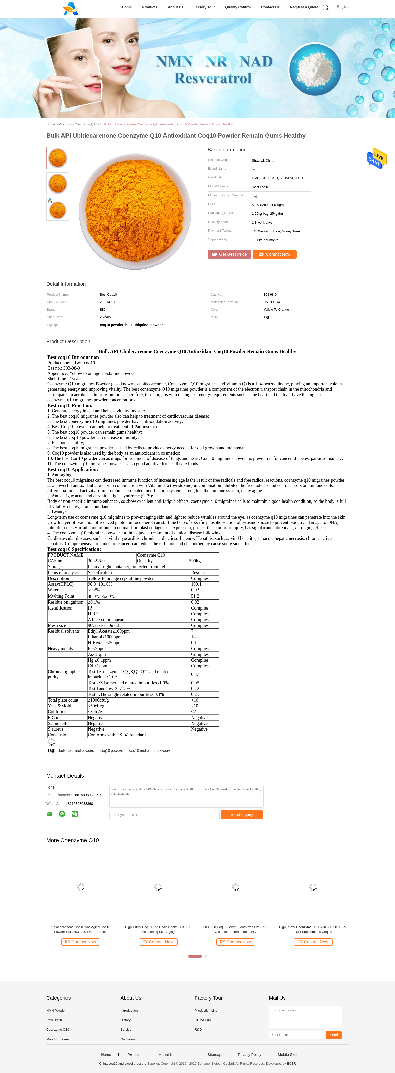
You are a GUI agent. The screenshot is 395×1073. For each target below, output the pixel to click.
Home (127, 7)
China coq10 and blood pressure (122, 1063)
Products (149, 7)
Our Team (127, 1039)
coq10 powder (111, 750)
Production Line (206, 1010)
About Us (175, 7)
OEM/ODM (203, 1020)
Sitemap (214, 1054)
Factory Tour (204, 7)
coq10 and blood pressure (149, 750)
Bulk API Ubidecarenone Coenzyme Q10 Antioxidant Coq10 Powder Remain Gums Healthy (166, 124)
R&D (198, 1029)
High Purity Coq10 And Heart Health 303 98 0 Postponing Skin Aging (158, 929)
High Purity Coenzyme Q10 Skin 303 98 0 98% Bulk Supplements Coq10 (313, 929)
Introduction (129, 1010)
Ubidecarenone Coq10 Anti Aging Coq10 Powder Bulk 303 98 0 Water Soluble (80, 929)
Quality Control (238, 7)
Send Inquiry (242, 814)
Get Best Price (229, 254)
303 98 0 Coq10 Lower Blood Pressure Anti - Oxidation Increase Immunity (235, 929)
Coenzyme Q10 (57, 1029)
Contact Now (274, 254)
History (125, 1020)
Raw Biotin (54, 1020)
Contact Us (270, 7)
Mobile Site (287, 1054)
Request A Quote (304, 7)
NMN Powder (56, 1010)
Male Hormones (58, 1039)
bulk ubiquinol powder (76, 750)
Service (125, 1029)
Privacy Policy (249, 1054)
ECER (291, 1063)
